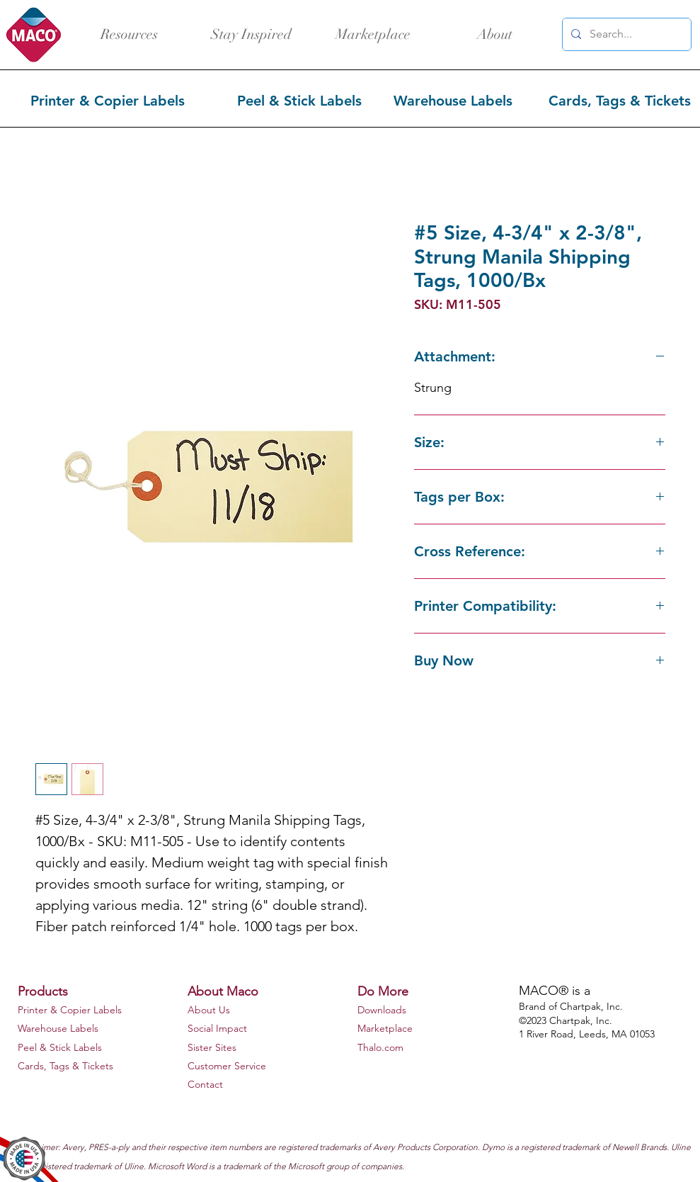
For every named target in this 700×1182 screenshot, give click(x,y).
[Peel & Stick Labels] (301, 100)
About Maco (223, 991)
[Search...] (625, 34)
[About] (494, 35)
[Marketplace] (373, 35)
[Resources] (129, 35)
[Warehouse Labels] (454, 100)
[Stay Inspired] (251, 35)
